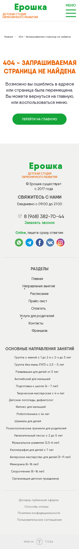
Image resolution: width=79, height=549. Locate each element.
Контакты (36, 323)
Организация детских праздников (35, 478)
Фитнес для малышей (31, 406)
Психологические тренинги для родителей (36, 428)
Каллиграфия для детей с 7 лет (32, 449)
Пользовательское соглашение (39, 519)
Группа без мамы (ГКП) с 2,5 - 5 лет (39, 364)
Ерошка (30, 6)
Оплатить (38, 308)
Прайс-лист (38, 301)
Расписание (39, 293)
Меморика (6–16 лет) (24, 464)
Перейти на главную (39, 119)
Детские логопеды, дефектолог (31, 400)
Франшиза (39, 330)
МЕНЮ (71, 5)
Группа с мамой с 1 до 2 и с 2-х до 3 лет (43, 357)
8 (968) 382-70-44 (44, 216)
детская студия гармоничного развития (20, 16)
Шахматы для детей (28, 421)
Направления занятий (39, 286)
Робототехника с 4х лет (33, 414)
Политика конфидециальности (39, 513)
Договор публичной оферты (39, 500)
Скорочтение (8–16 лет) (27, 471)
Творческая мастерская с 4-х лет (40, 393)
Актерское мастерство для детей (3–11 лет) (40, 457)
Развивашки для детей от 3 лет (37, 371)
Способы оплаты (36, 506)
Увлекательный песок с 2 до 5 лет (38, 435)
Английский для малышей (32, 379)
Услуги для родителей (37, 316)
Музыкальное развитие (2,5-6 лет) (35, 442)
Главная (8, 36)
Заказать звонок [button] (39, 222)
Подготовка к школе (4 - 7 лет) (37, 386)
